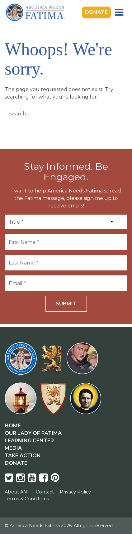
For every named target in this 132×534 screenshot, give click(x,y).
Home (13, 426)
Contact (45, 492)
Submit (66, 304)
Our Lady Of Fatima (33, 433)
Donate (96, 12)
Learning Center (29, 441)
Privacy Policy (75, 492)
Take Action (23, 456)
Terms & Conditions (27, 499)
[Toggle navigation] (119, 12)
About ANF (17, 492)
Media (13, 448)
